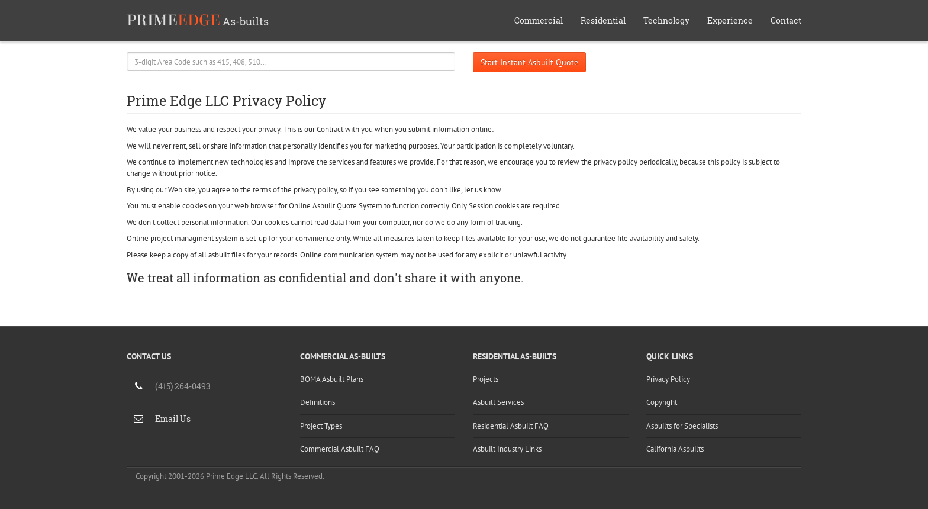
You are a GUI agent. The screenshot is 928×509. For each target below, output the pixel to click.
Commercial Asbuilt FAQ (339, 449)
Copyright (661, 402)
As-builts (198, 20)
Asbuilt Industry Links (507, 449)
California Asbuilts (675, 449)
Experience (730, 20)
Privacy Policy (668, 379)
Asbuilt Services (498, 402)
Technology (666, 20)
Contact (786, 20)
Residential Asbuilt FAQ (511, 426)
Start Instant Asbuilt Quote (529, 62)
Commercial (538, 20)
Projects (485, 379)
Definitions (317, 402)
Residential (603, 20)
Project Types (321, 426)
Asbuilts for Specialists (682, 426)
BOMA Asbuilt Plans (331, 379)
